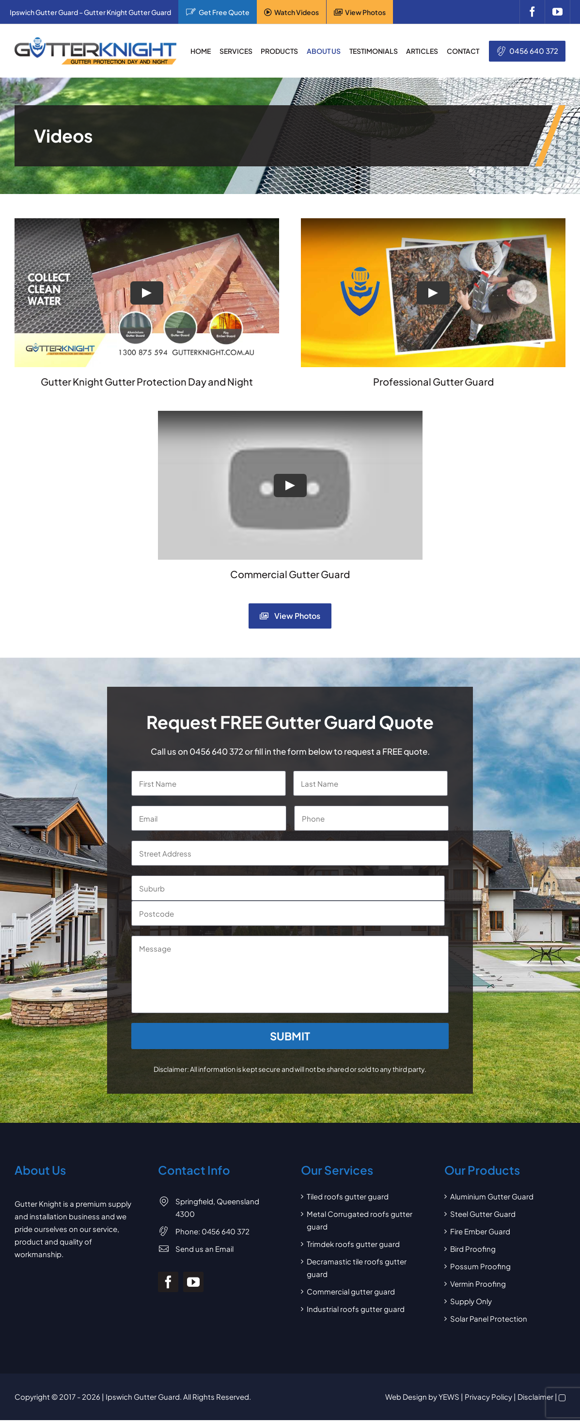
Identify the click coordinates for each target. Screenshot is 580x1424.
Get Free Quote (224, 12)
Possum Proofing (480, 1266)
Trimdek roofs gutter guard (353, 1243)
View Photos (365, 12)
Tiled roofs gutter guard (348, 1196)
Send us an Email (204, 1248)
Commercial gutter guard (351, 1291)
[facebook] (532, 12)
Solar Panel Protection (488, 1318)
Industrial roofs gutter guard (356, 1308)
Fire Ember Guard (480, 1231)
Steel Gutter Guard (483, 1213)
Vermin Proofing (478, 1283)
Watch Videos (296, 12)
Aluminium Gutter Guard (491, 1196)
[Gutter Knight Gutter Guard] (95, 41)
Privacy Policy (488, 1396)
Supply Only (471, 1301)
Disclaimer (535, 1396)
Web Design (406, 1396)
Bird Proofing (473, 1248)
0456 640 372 (533, 50)
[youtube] (557, 12)
